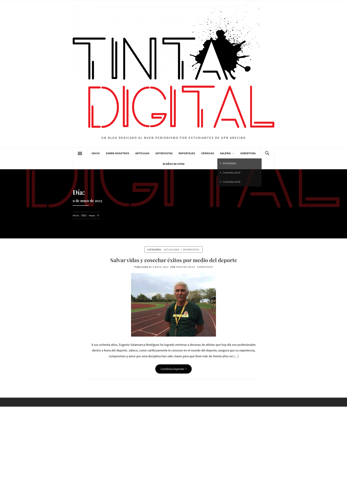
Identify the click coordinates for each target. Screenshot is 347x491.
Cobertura (248, 153)
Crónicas (207, 153)
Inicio (96, 153)
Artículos (142, 153)
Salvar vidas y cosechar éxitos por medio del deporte (173, 260)
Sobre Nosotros (117, 153)
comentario (205, 266)
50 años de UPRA (173, 164)
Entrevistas (164, 153)
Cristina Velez (185, 266)
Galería (227, 153)
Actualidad (171, 249)
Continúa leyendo (173, 369)
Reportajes (187, 153)
